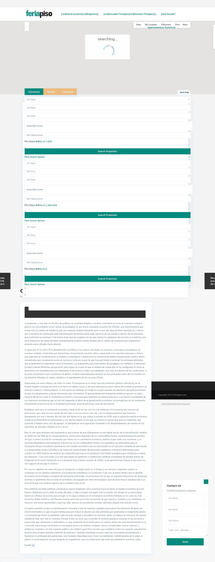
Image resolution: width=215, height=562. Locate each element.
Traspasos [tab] (67, 91)
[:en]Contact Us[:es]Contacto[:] (175, 404)
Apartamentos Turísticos (161, 27)
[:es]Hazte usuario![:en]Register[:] (80, 14)
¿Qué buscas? (168, 14)
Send (185, 541)
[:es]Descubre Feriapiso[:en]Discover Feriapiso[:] (129, 14)
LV (33, 545)
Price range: (30, 141)
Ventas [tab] (51, 91)
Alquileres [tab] (34, 91)
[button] (144, 60)
